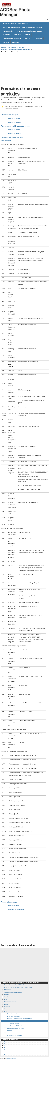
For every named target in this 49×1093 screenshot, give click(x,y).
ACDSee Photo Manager (6, 5)
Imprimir (6, 42)
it (4, 1049)
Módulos (9, 1030)
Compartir (38, 38)
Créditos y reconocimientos (14, 1035)
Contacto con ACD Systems (14, 1013)
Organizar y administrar (12, 38)
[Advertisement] (20, 70)
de (4, 1041)
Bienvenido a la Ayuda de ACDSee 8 (15, 23)
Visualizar (17, 35)
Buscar (27, 38)
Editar (27, 35)
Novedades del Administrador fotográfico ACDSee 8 (22, 27)
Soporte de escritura (14, 122)
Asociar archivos (13, 905)
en (4, 1043)
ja (4, 1051)
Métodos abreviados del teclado (15, 1028)
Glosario (9, 1033)
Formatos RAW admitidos (16, 909)
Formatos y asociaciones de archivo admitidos (15, 49)
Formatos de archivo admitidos (18, 1021)
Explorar (6, 35)
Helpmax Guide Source (11, 1058)
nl (4, 1052)
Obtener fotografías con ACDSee (29, 31)
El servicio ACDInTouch (13, 1016)
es (4, 1045)
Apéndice (15, 42)
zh (4, 1054)
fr (4, 1047)
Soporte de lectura (14, 118)
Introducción (8, 31)
